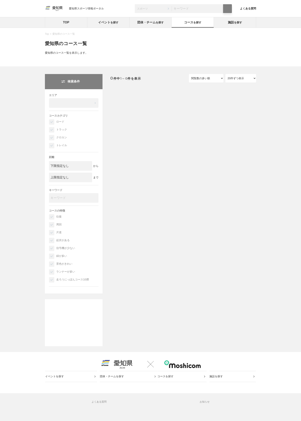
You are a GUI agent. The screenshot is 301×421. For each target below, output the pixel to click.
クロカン (61, 137)
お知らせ (205, 412)
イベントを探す (56, 383)
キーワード (55, 190)
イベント (108, 22)
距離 (51, 157)
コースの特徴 (57, 210)
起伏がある (63, 240)
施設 (235, 22)
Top (47, 33)
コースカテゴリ (58, 115)
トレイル (61, 145)
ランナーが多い (65, 271)
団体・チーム (150, 22)
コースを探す (167, 383)
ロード (60, 121)
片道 (59, 232)
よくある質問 (248, 8)
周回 (59, 224)
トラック (61, 129)
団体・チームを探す (112, 383)
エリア (53, 95)
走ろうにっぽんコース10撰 (72, 279)
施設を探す (216, 383)
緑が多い (61, 255)
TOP (66, 22)
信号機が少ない (65, 248)
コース (192, 22)
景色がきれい (64, 263)
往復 (59, 216)
